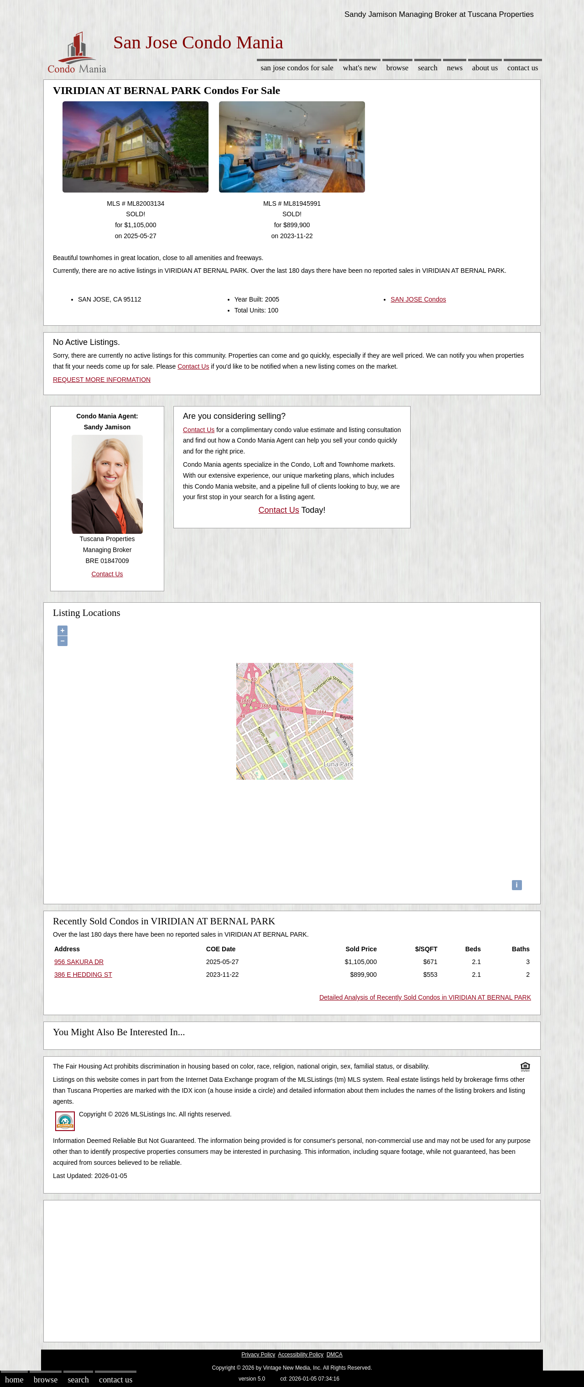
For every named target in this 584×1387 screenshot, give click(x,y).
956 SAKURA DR (79, 961)
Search (428, 67)
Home (14, 1379)
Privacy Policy (258, 1354)
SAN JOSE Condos (418, 299)
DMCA (335, 1354)
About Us (485, 67)
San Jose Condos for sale (297, 67)
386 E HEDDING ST (83, 974)
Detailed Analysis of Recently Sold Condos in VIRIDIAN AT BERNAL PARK (425, 997)
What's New (360, 67)
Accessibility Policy (300, 1354)
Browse (397, 67)
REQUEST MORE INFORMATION (102, 379)
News (455, 67)
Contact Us (522, 67)
